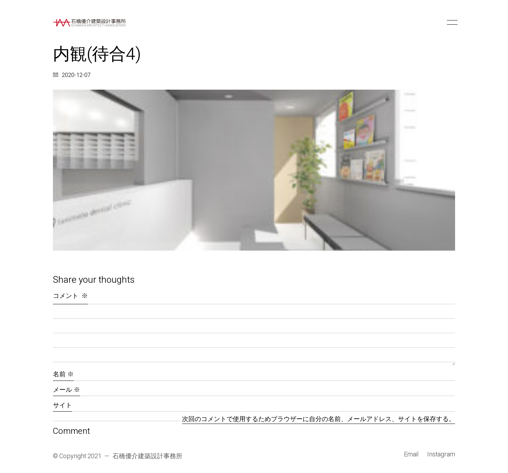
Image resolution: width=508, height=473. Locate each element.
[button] (451, 23)
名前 (63, 374)
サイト (62, 405)
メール (66, 390)
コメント (70, 296)
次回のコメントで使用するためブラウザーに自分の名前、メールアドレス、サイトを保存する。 (318, 419)
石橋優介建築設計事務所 (147, 456)
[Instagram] (441, 454)
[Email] (411, 454)
